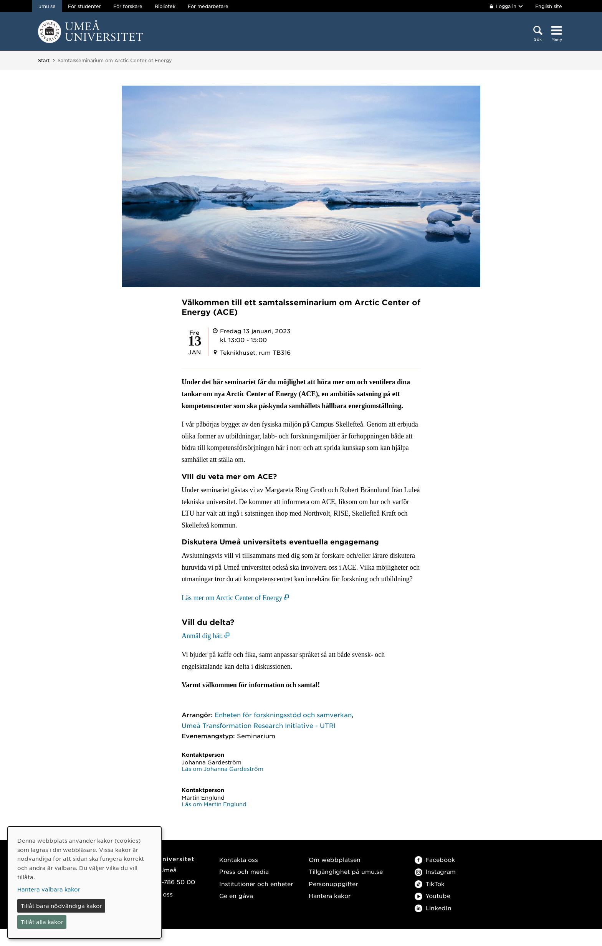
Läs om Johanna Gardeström (222, 768)
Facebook (435, 859)
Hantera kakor (330, 895)
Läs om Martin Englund (214, 803)
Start (44, 60)
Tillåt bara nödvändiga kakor (61, 905)
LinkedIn (433, 907)
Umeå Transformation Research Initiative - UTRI (259, 725)
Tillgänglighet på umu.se (346, 871)
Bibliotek (165, 6)
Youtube (432, 895)
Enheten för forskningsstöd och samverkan (283, 714)
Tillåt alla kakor (42, 921)
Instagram (435, 871)
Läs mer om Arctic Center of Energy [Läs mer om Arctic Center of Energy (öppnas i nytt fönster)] (232, 598)
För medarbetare (208, 6)
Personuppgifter (333, 883)
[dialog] (84, 882)
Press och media (244, 871)
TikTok (430, 883)
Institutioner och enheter (256, 883)
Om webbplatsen (335, 859)
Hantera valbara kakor (48, 889)
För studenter (84, 6)
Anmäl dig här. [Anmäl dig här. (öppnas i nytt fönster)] (202, 636)
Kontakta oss (238, 859)
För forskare (127, 6)
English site (548, 6)
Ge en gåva (236, 895)
